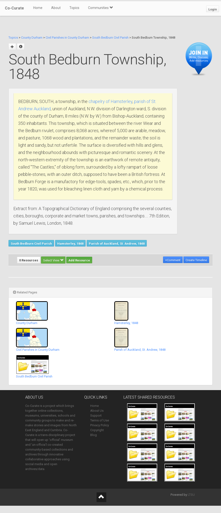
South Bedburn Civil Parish (110, 37)
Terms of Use (99, 420)
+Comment (172, 260)
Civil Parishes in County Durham (67, 37)
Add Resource (79, 260)
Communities (100, 8)
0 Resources (28, 260)
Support (96, 415)
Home (37, 8)
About (56, 8)
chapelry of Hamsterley (110, 101)
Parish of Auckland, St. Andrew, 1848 (117, 243)
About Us (97, 410)
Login (212, 9)
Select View (53, 260)
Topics (74, 8)
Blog (93, 435)
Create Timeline (196, 260)
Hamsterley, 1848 (70, 243)
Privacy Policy (99, 425)
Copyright (97, 430)
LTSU (191, 494)
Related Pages (25, 292)
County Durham (31, 37)
